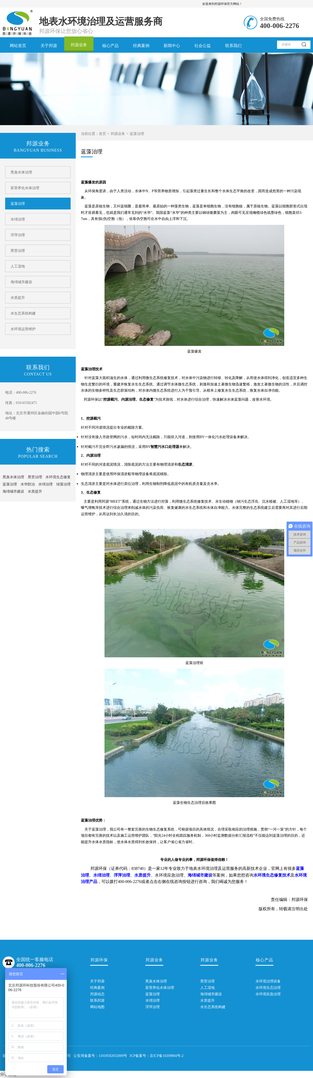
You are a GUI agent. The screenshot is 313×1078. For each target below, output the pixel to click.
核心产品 (110, 45)
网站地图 (97, 1007)
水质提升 (18, 298)
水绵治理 (18, 219)
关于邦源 (49, 45)
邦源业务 (79, 45)
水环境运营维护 (23, 329)
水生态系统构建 (23, 313)
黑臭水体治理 (21, 172)
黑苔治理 (18, 251)
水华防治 (28, 484)
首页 (102, 134)
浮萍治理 (18, 235)
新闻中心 (172, 45)
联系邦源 (97, 1000)
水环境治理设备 (264, 981)
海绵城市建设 (21, 282)
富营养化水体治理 (25, 188)
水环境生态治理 (264, 988)
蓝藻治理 (18, 204)
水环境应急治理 (264, 994)
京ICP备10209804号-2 (166, 1056)
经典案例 (141, 45)
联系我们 (233, 45)
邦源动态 (97, 994)
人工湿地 (18, 266)
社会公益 (202, 45)
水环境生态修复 (58, 477)
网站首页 (18, 45)
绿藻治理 (63, 484)
